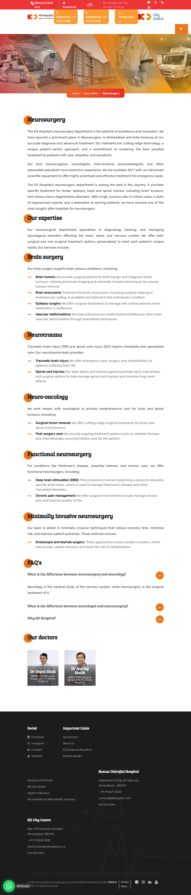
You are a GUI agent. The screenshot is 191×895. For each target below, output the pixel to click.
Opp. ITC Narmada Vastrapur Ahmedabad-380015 (45, 831)
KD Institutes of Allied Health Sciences (51, 799)
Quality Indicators (38, 793)
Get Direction (107, 804)
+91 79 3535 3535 (39, 840)
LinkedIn (34, 749)
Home (75, 93)
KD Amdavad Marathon (77, 749)
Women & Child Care (41, 5)
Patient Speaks (72, 756)
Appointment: (96, 17)
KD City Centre (36, 786)
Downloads (69, 5)
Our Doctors (70, 737)
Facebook (35, 737)
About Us (68, 743)
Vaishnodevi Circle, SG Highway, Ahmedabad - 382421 (119, 783)
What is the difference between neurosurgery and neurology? (76, 574)
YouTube (34, 756)
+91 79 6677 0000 (111, 792)
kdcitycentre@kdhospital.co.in (46, 846)
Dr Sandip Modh (80, 670)
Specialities (91, 93)
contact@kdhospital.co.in (115, 798)
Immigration (126, 16)
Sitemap (112, 882)
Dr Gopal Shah (43, 671)
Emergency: (66, 17)
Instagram (35, 743)
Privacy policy (125, 884)
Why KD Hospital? (41, 618)
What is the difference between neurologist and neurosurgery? (77, 606)
